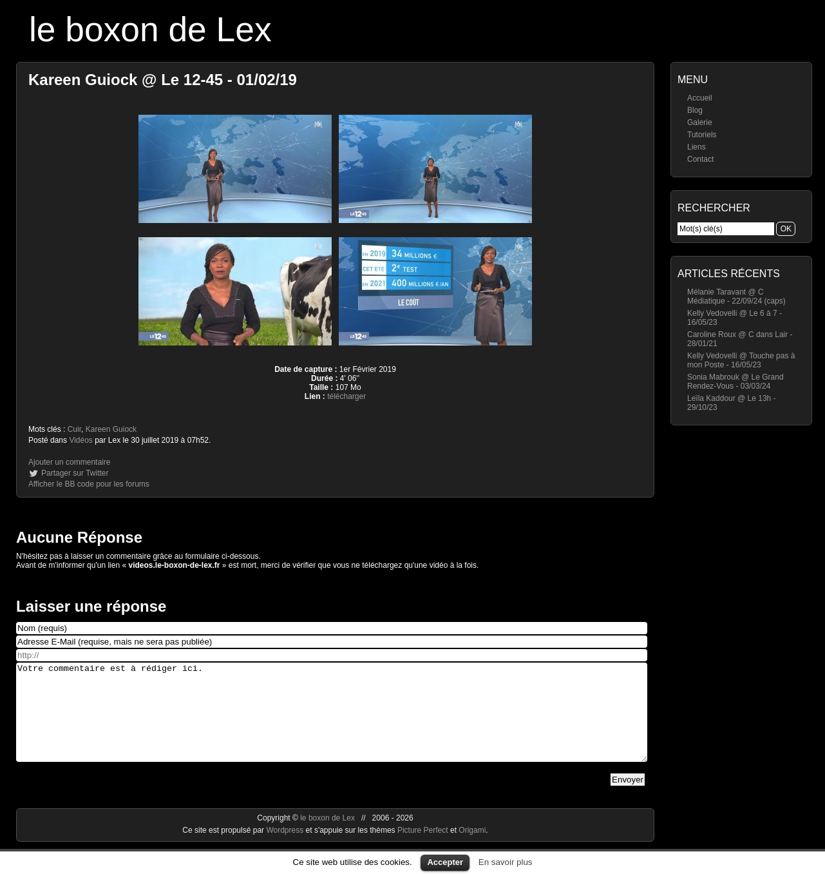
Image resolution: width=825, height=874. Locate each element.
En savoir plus (506, 862)
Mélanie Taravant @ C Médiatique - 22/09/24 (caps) (736, 296)
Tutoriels (702, 134)
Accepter (445, 862)
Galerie (699, 122)
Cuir (74, 429)
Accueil (699, 97)
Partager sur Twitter (74, 473)
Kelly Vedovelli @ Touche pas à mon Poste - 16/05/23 (741, 360)
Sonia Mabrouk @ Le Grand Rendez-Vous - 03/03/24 (735, 382)
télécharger (346, 396)
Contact (700, 159)
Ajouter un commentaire (69, 462)
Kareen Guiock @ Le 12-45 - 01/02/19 (162, 79)
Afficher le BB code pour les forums (88, 484)
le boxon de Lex (150, 29)
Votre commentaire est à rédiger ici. (331, 722)
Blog (695, 110)
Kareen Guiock (111, 429)
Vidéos (80, 440)
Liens (696, 146)
